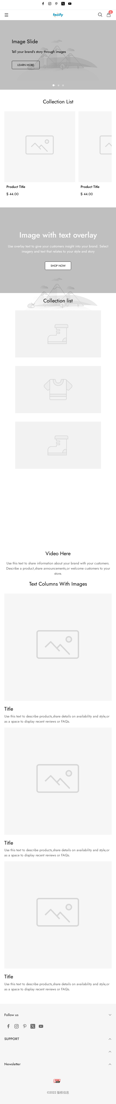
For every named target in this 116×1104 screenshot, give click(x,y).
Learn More (25, 65)
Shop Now (58, 266)
